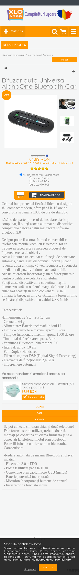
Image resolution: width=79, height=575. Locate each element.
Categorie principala (13, 55)
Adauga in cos (50, 195)
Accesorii (48, 55)
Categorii (17, 31)
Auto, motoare (33, 55)
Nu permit (30, 569)
